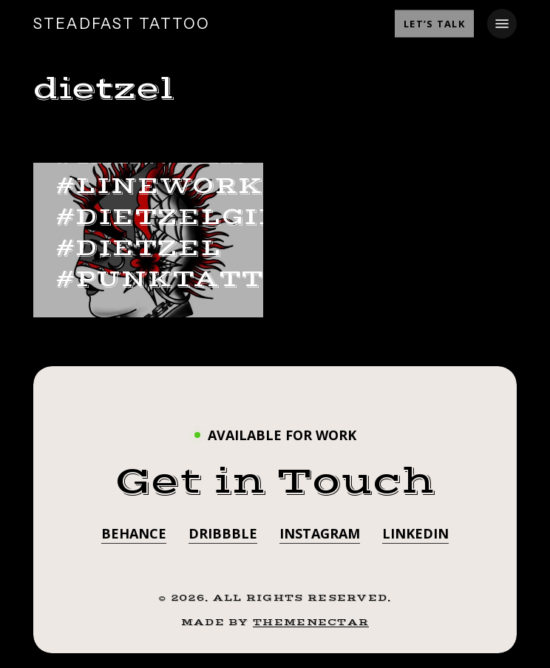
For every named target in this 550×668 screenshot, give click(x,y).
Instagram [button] (319, 533)
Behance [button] (133, 533)
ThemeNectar (311, 622)
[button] (502, 23)
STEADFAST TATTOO (121, 23)
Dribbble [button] (223, 533)
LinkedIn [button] (415, 533)
